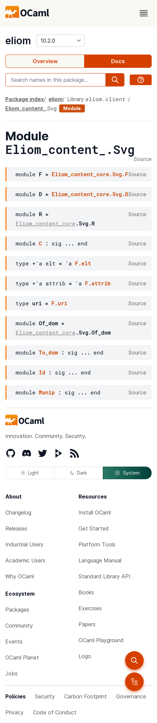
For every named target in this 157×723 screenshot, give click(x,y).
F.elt (83, 263)
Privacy (14, 712)
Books (86, 592)
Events (14, 641)
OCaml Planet (22, 657)
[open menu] (143, 13)
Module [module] (72, 108)
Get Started (93, 528)
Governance (131, 696)
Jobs (11, 673)
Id (42, 372)
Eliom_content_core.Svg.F (90, 174)
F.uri (59, 303)
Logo (84, 656)
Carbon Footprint (85, 696)
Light (30, 473)
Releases (16, 528)
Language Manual (99, 560)
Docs (118, 61)
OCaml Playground (101, 640)
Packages (17, 609)
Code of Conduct (55, 712)
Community (19, 625)
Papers (86, 624)
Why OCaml (19, 576)
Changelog (18, 512)
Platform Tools (96, 544)
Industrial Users (24, 544)
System (127, 473)
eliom (18, 41)
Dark (78, 473)
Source (143, 159)
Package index (24, 99)
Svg (52, 108)
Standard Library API (104, 576)
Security (45, 696)
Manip (47, 392)
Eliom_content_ (25, 108)
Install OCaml (94, 512)
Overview (45, 61)
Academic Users (25, 560)
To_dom (48, 352)
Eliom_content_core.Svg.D (90, 194)
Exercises (90, 608)
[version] (60, 41)
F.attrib (98, 283)
